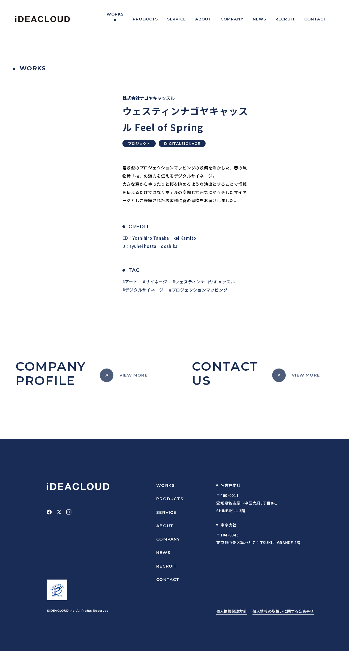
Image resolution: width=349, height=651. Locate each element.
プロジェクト (139, 143)
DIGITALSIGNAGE (182, 143)
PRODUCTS (169, 498)
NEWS (163, 552)
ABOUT (164, 525)
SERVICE (166, 512)
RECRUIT (166, 566)
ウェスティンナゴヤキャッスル (205, 281)
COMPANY (168, 539)
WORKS (165, 485)
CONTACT (167, 579)
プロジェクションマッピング (200, 290)
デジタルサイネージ (144, 290)
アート (131, 281)
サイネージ (156, 281)
